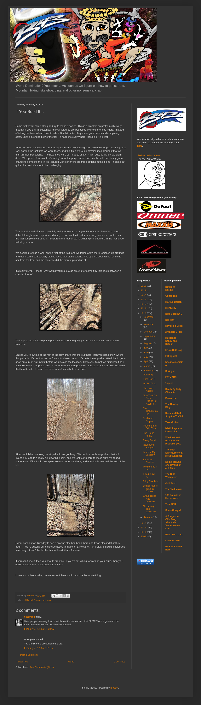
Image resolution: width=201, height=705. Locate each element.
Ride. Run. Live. (174, 534)
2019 (144, 286)
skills (26, 600)
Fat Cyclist (171, 356)
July (146, 348)
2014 (144, 308)
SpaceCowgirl (173, 510)
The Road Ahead (148, 389)
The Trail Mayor (173, 489)
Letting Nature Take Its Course (150, 489)
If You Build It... (149, 475)
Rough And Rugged (148, 446)
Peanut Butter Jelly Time (150, 427)
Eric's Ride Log (173, 350)
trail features (35, 600)
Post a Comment (28, 655)
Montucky (170, 308)
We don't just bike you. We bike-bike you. (173, 440)
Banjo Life (171, 398)
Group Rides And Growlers (149, 499)
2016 (144, 299)
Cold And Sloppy (148, 419)
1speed (169, 383)
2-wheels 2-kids (174, 332)
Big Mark (170, 320)
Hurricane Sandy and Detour (171, 341)
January (148, 517)
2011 (144, 527)
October (148, 331)
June (146, 352)
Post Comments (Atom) (42, 667)
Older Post (119, 661)
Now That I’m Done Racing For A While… (150, 399)
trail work (47, 600)
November (149, 324)
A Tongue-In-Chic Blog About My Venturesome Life (172, 522)
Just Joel (170, 483)
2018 (144, 290)
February (148, 370)
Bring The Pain (150, 481)
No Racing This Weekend (149, 509)
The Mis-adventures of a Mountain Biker (174, 452)
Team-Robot (172, 422)
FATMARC (171, 377)
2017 (144, 295)
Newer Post (22, 661)
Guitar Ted (171, 296)
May (146, 357)
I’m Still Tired (149, 383)
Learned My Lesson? (149, 453)
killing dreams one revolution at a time (173, 465)
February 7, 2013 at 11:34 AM (39, 629)
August (148, 343)
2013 (144, 313)
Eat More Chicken (148, 461)
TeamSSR (170, 504)
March (147, 366)
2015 (144, 304)
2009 (144, 536)
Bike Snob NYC (173, 314)
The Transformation (150, 411)
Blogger (114, 687)
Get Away (148, 374)
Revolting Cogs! (174, 326)
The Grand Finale (148, 434)
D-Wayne (170, 371)
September (149, 336)
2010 (144, 532)
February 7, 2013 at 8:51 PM (38, 648)
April (146, 361)
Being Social (149, 440)
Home (71, 661)
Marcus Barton (173, 302)
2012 (144, 523)
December (149, 317)
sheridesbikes (173, 540)
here (139, 145)
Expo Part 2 (149, 379)
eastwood (29, 616)
